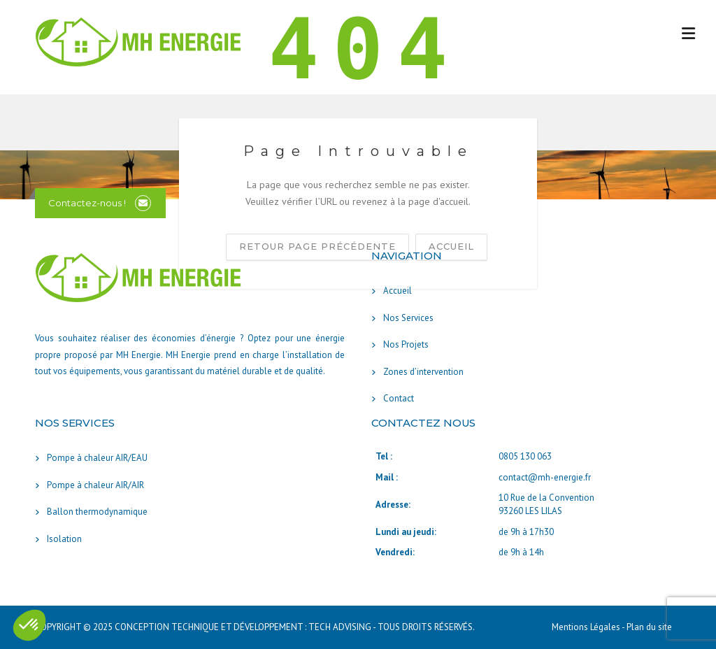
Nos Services (408, 318)
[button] (29, 625)
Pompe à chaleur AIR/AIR (95, 485)
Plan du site (649, 627)
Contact (398, 398)
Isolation (64, 539)
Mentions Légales (587, 627)
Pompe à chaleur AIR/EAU (97, 458)
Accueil (397, 291)
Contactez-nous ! (87, 202)
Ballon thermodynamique (97, 512)
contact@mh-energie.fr (545, 477)
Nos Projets (406, 344)
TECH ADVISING (339, 627)
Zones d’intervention (423, 372)
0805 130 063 (525, 456)
